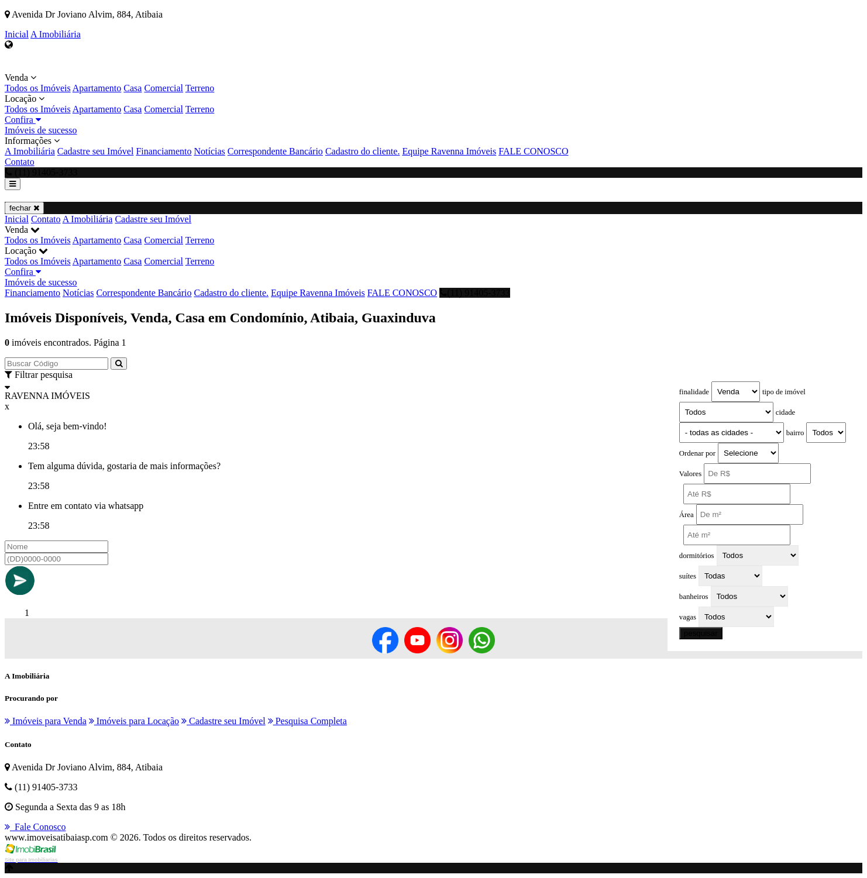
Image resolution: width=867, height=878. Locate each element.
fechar (24, 208)
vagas (687, 617)
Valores (690, 474)
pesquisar (701, 633)
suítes (687, 576)
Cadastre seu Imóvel (95, 151)
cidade (785, 412)
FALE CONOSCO (533, 151)
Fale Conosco (35, 827)
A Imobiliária (55, 34)
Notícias (209, 151)
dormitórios (696, 556)
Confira (23, 120)
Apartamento (97, 88)
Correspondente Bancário (275, 151)
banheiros (693, 597)
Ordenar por (697, 453)
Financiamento (163, 151)
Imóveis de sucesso (41, 130)
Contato (20, 162)
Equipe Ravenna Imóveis (449, 151)
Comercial (163, 88)
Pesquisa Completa (307, 721)
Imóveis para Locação (134, 721)
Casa (132, 88)
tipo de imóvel (784, 392)
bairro (795, 433)
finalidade (694, 392)
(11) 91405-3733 (474, 293)
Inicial (17, 34)
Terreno (200, 88)
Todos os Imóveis (38, 88)
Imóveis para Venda (46, 721)
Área (686, 515)
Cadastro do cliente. (362, 151)
